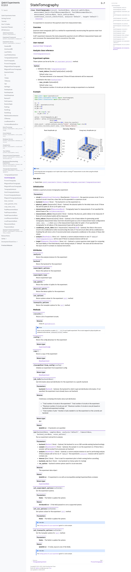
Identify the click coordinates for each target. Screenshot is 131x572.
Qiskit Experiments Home (8, 15)
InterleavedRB (8, 49)
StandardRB (7, 46)
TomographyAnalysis (10, 189)
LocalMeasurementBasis (11, 218)
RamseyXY (7, 98)
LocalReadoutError (9, 121)
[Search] (13, 10)
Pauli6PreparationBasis (10, 215)
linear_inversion (8, 201)
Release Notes (5, 236)
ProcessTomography (10, 63)
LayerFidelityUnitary (10, 55)
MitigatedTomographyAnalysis (13, 198)
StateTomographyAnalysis (11, 192)
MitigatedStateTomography (12, 66)
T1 (5, 75)
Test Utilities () (11, 151)
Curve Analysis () (12, 134)
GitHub (3, 239)
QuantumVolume (9, 72)
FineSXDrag (7, 113)
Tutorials (3, 21)
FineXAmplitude (8, 92)
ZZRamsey (7, 118)
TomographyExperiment (11, 58)
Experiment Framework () (12, 38)
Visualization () (12, 146)
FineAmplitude (8, 89)
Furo (50, 568)
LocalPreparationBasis (10, 221)
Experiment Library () (12, 42)
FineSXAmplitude (9, 95)
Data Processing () (12, 128)
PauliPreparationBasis (10, 212)
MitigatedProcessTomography (12, 69)
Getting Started (6, 18)
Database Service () (12, 140)
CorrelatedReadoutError (11, 124)
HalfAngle (7, 87)
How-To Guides (5, 24)
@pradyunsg (45, 568)
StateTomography (9, 60)
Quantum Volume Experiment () (12, 231)
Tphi (5, 84)
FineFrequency (8, 101)
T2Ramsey (7, 81)
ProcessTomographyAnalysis (12, 195)
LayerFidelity (8, 52)
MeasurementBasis (9, 224)
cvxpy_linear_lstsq (9, 207)
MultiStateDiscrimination (11, 115)
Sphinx (37, 568)
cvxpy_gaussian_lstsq (10, 204)
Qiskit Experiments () (9, 33)
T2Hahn (6, 78)
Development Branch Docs (8, 242)
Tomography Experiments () (12, 170)
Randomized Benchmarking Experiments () (12, 164)
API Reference (5, 30)
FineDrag (6, 107)
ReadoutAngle (8, 104)
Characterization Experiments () (12, 157)
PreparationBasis (9, 227)
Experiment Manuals (7, 27)
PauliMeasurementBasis (11, 209)
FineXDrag (7, 110)
